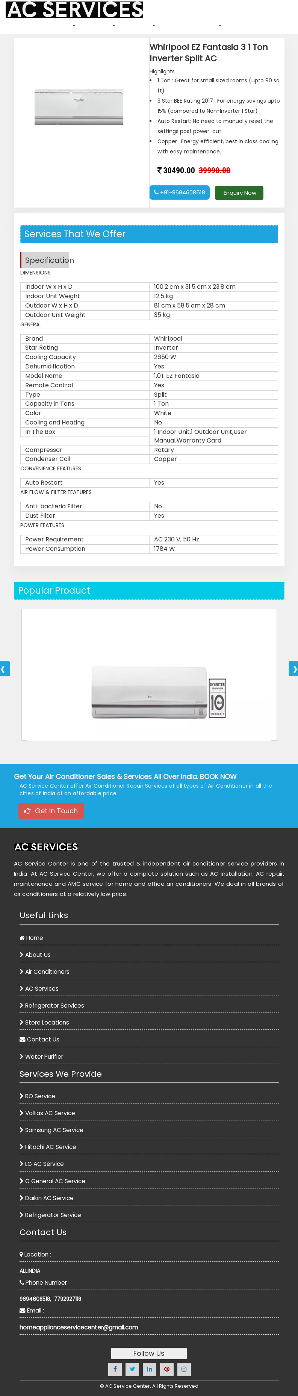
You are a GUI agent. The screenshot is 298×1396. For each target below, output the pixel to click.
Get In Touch (51, 810)
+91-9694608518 (179, 192)
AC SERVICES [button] (138, 25)
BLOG (234, 26)
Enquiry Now (239, 193)
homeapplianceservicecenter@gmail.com (79, 1327)
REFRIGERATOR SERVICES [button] (191, 25)
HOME (15, 26)
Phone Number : (45, 1283)
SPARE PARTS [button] (98, 25)
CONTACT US (262, 26)
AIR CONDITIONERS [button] (51, 25)
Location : (35, 1254)
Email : (32, 1310)
